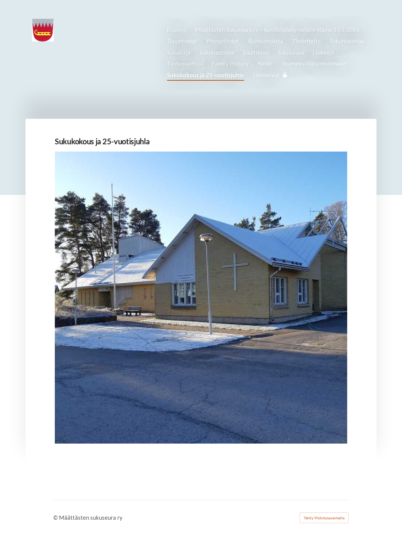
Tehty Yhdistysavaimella (324, 518)
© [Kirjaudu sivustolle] (56, 517)
